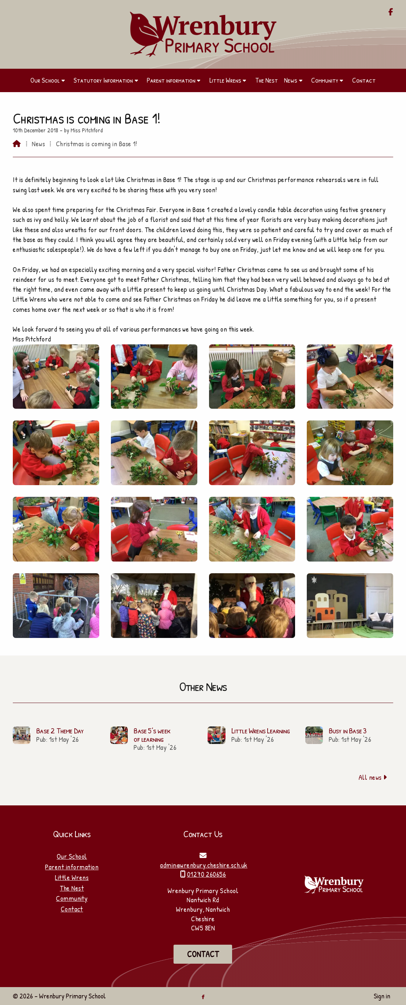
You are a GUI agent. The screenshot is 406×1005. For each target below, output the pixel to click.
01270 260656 (206, 874)
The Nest (72, 888)
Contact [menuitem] (364, 80)
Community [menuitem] (324, 80)
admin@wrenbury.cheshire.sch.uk (203, 865)
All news (372, 777)
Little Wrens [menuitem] (225, 80)
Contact (72, 909)
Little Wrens (72, 877)
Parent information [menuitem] (171, 80)
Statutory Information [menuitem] (103, 80)
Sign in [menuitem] (382, 996)
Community (71, 898)
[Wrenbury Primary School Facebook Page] (390, 12)
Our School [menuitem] (45, 80)
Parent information (71, 867)
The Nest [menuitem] (266, 80)
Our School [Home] (72, 856)
